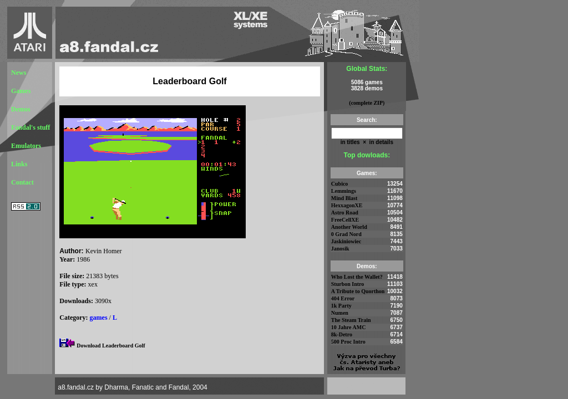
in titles (350, 142)
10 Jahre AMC (348, 327)
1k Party (341, 306)
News (18, 72)
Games (21, 91)
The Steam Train (351, 320)
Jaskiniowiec (346, 241)
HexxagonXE (347, 205)
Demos (21, 109)
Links (19, 164)
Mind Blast (344, 198)
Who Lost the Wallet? (357, 277)
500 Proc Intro (348, 342)
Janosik (340, 248)
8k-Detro (341, 334)
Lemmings (343, 191)
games (99, 317)
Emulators (26, 146)
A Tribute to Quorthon (358, 291)
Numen (339, 313)
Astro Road (344, 212)
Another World (349, 227)
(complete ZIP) (366, 103)
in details (380, 142)
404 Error (342, 298)
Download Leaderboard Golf (111, 345)
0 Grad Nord (346, 234)
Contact (22, 182)
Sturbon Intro (347, 284)
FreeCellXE (345, 220)
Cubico (339, 184)
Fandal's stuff (30, 127)
